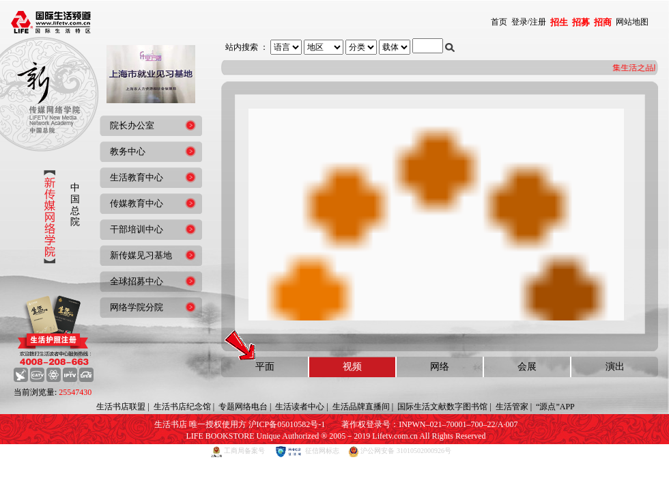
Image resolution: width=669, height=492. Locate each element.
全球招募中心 (136, 281)
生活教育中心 (136, 177)
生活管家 (512, 406)
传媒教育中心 (136, 203)
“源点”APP (555, 406)
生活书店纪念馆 (182, 406)
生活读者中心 (299, 406)
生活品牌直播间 (361, 406)
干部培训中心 (136, 229)
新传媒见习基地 (141, 255)
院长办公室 (132, 125)
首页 (499, 22)
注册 (538, 22)
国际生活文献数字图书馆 (442, 406)
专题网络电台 (243, 406)
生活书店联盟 (120, 406)
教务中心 (127, 151)
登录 (519, 22)
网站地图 (632, 22)
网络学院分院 (136, 307)
